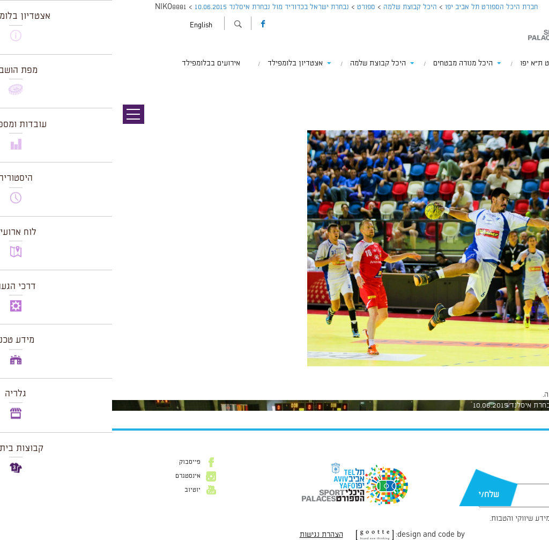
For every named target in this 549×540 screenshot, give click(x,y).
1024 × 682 (483, 371)
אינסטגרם (75, 476)
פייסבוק (77, 462)
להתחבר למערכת (513, 394)
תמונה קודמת (529, 83)
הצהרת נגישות (209, 534)
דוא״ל (510, 478)
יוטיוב (80, 490)
